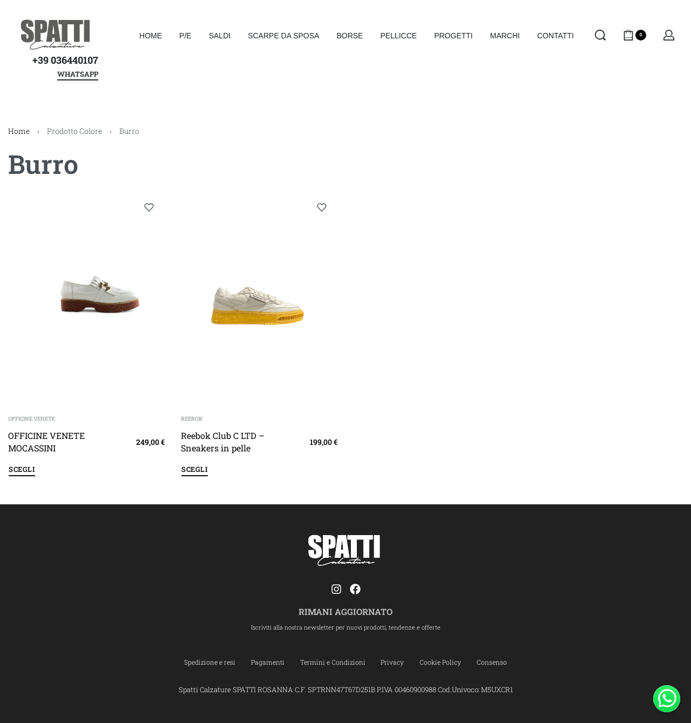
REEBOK (192, 419)
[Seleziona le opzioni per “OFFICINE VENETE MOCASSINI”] (22, 471)
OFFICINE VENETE (31, 419)
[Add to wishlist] (149, 207)
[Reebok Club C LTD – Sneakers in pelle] (259, 296)
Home (19, 131)
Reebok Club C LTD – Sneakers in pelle (223, 441)
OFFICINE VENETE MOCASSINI (46, 441)
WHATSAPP (77, 75)
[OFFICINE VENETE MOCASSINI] (86, 296)
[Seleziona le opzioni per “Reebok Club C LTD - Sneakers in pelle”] (194, 471)
